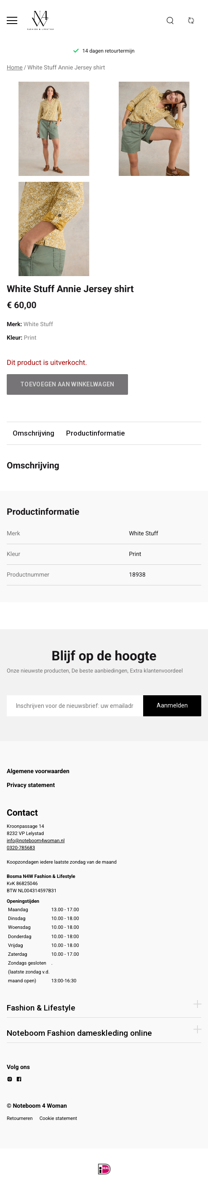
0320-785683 (21, 848)
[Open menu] (12, 20)
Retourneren (20, 1118)
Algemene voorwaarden (38, 771)
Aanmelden (172, 705)
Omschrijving (33, 433)
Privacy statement (31, 785)
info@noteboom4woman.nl (35, 840)
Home (15, 67)
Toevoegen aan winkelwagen (67, 384)
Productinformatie (95, 433)
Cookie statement (58, 1118)
